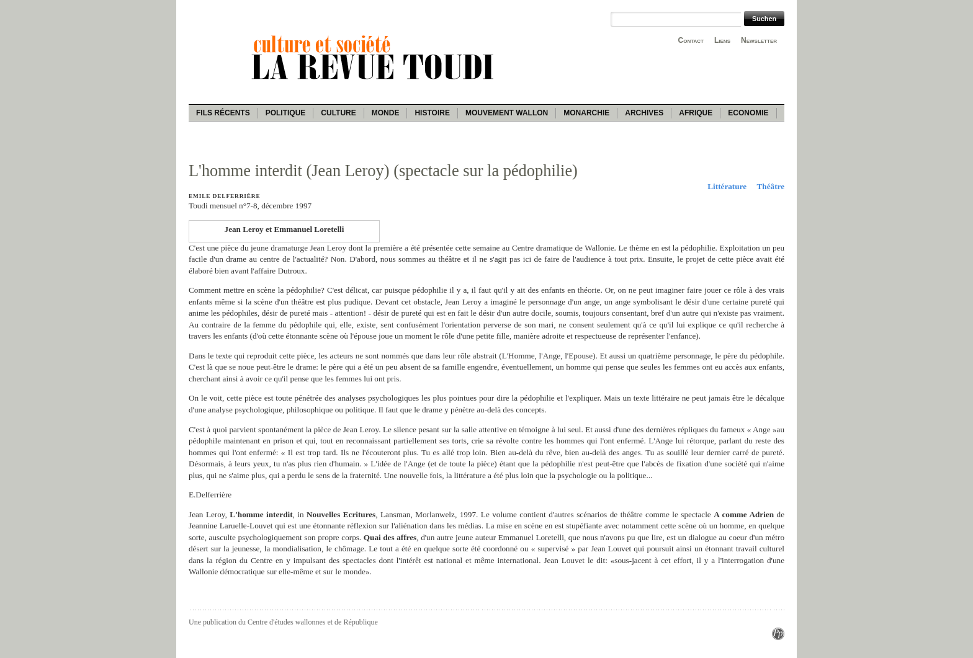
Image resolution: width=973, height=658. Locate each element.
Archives (644, 113)
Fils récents (223, 113)
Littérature (727, 186)
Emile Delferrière (225, 196)
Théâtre (770, 186)
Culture (338, 113)
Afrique (695, 113)
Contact (691, 40)
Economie (748, 113)
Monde (386, 113)
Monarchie (586, 113)
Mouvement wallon (506, 113)
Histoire (432, 113)
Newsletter (759, 40)
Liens (722, 40)
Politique (286, 113)
